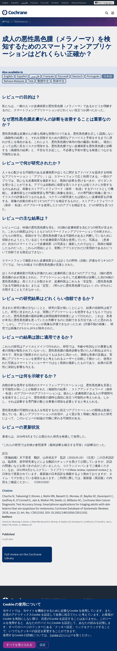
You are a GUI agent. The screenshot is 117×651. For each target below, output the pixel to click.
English (5, 2)
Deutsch (65, 2)
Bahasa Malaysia (79, 2)
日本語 (107, 76)
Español (14, 2)
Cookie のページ (60, 635)
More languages (104, 2)
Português (93, 76)
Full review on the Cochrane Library (23, 556)
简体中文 (58, 81)
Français (34, 2)
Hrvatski (54, 2)
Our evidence (21, 21)
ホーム (5, 21)
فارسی (24, 2)
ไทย (30, 81)
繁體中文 (43, 81)
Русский (44, 2)
